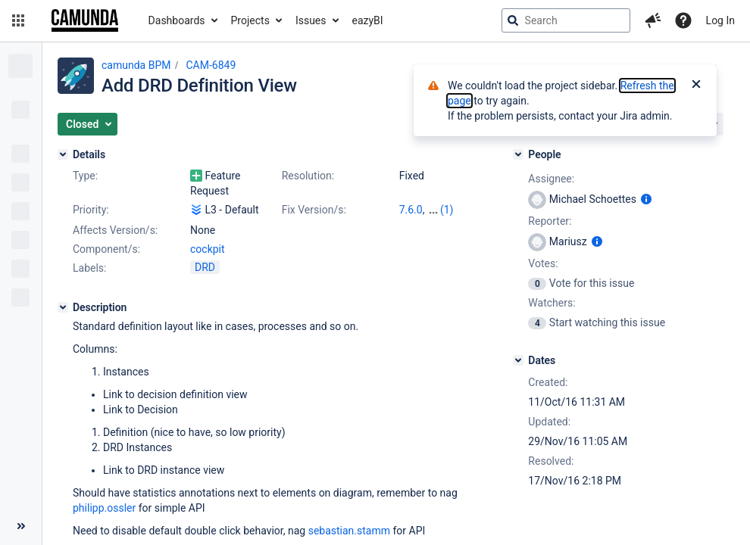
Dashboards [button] (176, 20)
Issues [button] (311, 20)
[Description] (63, 307)
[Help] (683, 20)
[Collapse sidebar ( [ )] (21, 526)
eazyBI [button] (367, 20)
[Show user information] (646, 199)
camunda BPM (136, 65)
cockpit (207, 249)
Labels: (89, 268)
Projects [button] (250, 20)
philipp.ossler (104, 508)
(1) (447, 210)
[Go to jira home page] (85, 20)
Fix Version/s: (314, 210)
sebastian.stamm (349, 531)
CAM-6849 (211, 65)
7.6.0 (411, 210)
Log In (720, 20)
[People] (518, 154)
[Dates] (518, 360)
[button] (18, 20)
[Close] (696, 85)
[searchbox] (566, 20)
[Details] (63, 154)
